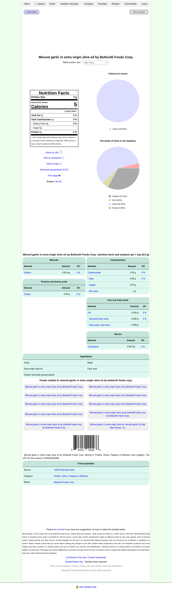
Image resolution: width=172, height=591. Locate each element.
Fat (89, 313)
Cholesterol (93, 346)
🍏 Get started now (86, 587)
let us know (59, 529)
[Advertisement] (86, 35)
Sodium (27, 272)
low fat (58, 181)
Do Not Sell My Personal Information (104, 566)
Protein (27, 294)
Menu (27, 4)
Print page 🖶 (54, 175)
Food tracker (131, 4)
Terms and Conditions (60, 566)
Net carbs (93, 291)
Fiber (91, 279)
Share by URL (54, 152)
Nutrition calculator (70, 4)
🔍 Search (40, 4)
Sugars (92, 285)
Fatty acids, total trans (99, 325)
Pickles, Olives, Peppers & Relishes (71, 476)
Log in (145, 4)
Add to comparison (53, 158)
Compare (88, 4)
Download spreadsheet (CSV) (54, 170)
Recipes (115, 4)
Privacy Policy (79, 566)
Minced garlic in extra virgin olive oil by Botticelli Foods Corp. (54, 387)
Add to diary (31, 12)
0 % (78, 272)
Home (52, 4)
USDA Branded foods (64, 470)
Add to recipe (52, 164)
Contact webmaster (97, 557)
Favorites (102, 4)
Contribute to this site (76, 557)
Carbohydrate (94, 272)
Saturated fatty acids (99, 319)
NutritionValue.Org (74, 562)
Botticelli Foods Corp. (64, 482)
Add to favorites (139, 12)
